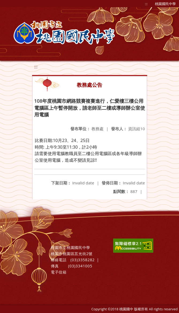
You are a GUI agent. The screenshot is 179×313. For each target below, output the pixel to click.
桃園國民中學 (165, 3)
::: (146, 3)
